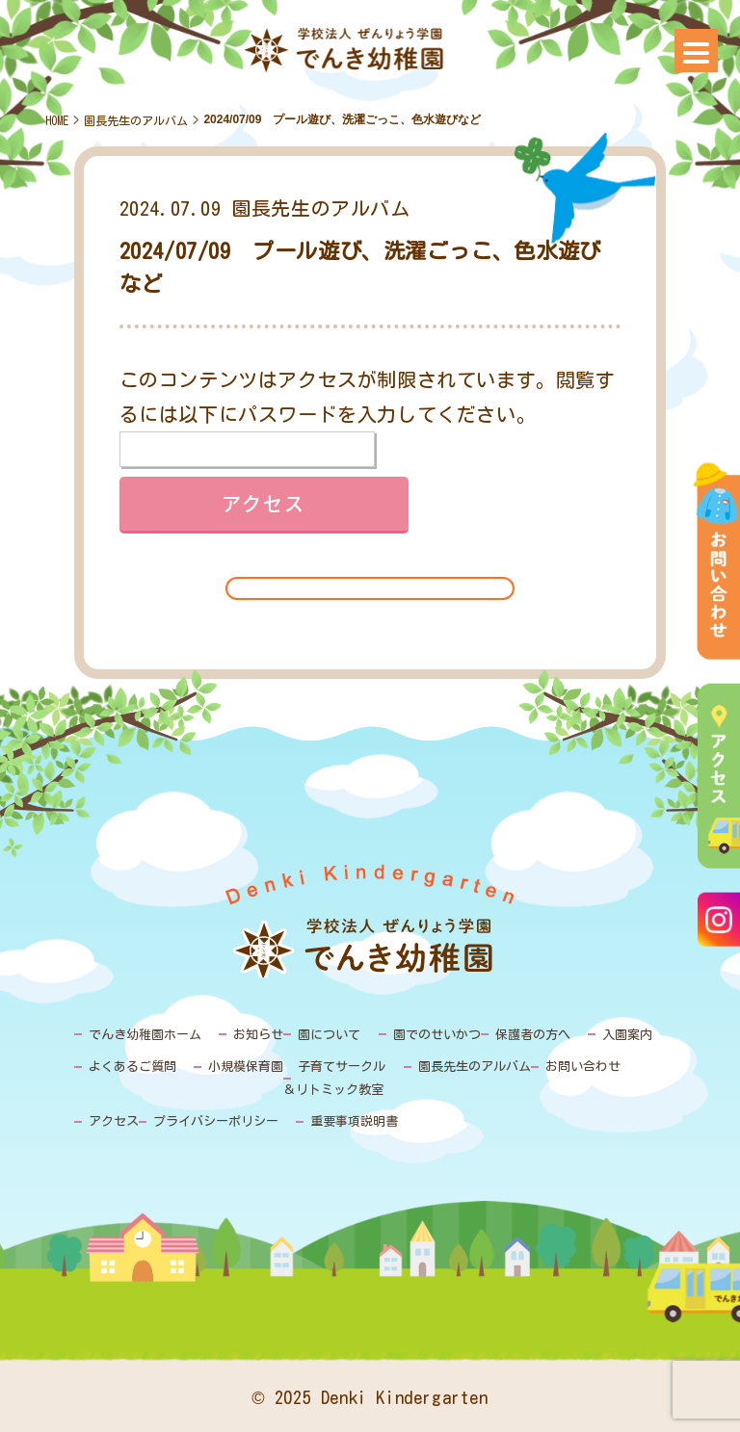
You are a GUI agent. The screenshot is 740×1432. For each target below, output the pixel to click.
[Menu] (696, 50)
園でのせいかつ (437, 1034)
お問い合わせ (583, 1066)
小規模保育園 (245, 1066)
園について (329, 1034)
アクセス (114, 1121)
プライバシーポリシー (215, 1121)
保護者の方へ (532, 1034)
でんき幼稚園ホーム (145, 1034)
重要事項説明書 (354, 1121)
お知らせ (258, 1034)
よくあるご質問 (132, 1066)
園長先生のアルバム (136, 120)
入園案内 (627, 1034)
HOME (56, 120)
